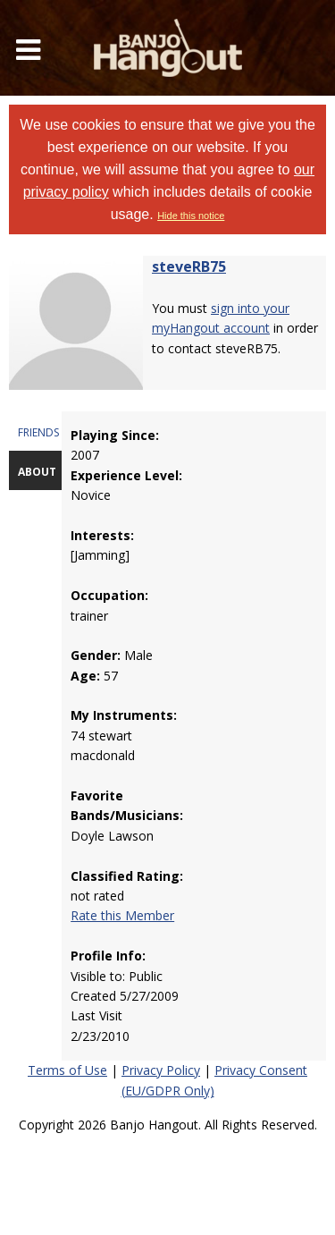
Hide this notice (190, 215)
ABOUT (37, 471)
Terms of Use (67, 1070)
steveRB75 (189, 266)
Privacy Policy (160, 1070)
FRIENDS (38, 432)
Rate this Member (122, 915)
